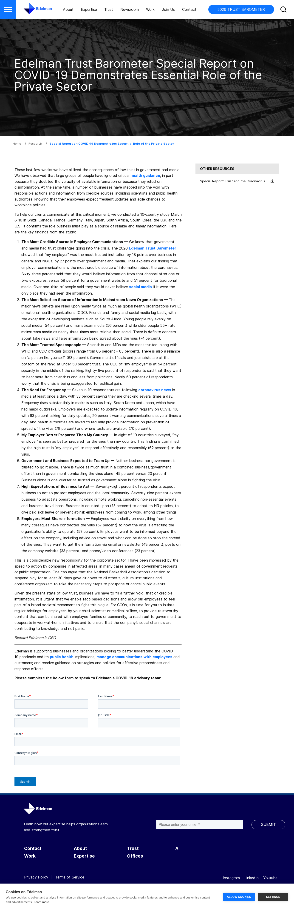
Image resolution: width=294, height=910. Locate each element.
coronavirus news (154, 390)
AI (177, 848)
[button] (8, 9)
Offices (135, 856)
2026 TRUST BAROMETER (241, 9)
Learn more (41, 902)
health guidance (145, 175)
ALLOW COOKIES (239, 897)
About (68, 9)
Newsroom (129, 9)
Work (150, 9)
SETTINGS (273, 897)
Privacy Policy (36, 877)
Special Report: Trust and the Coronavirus (237, 181)
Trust (108, 9)
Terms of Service (69, 877)
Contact (189, 9)
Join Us (168, 9)
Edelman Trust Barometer (152, 248)
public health (62, 657)
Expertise (89, 9)
